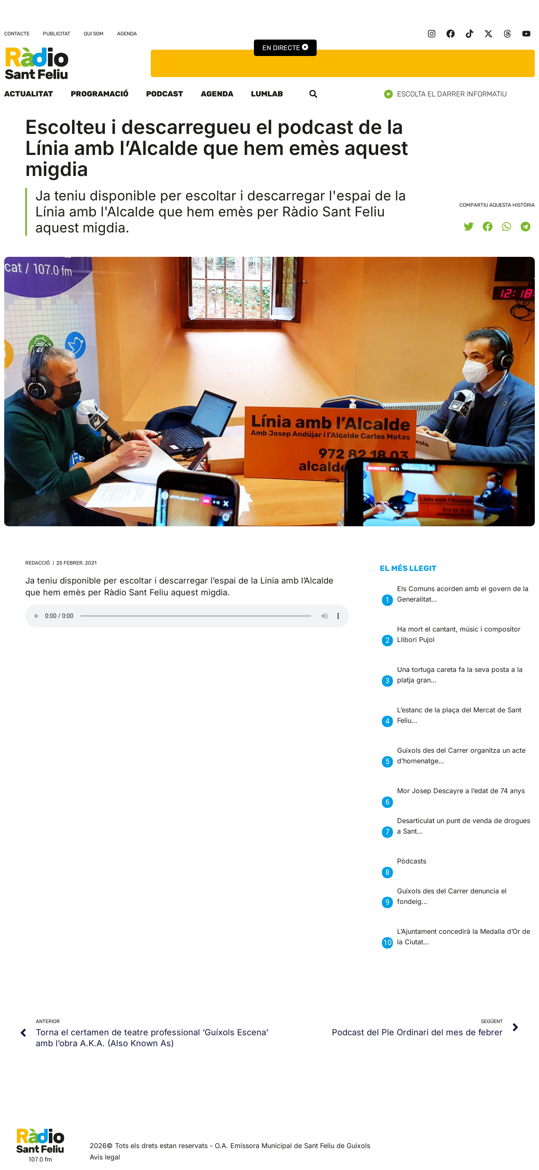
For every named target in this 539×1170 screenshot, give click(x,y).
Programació (99, 94)
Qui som (94, 34)
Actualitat (28, 94)
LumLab (267, 94)
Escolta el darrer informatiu (448, 94)
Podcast (164, 94)
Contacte (16, 34)
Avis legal (105, 1157)
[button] (313, 94)
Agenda (127, 34)
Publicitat (56, 34)
